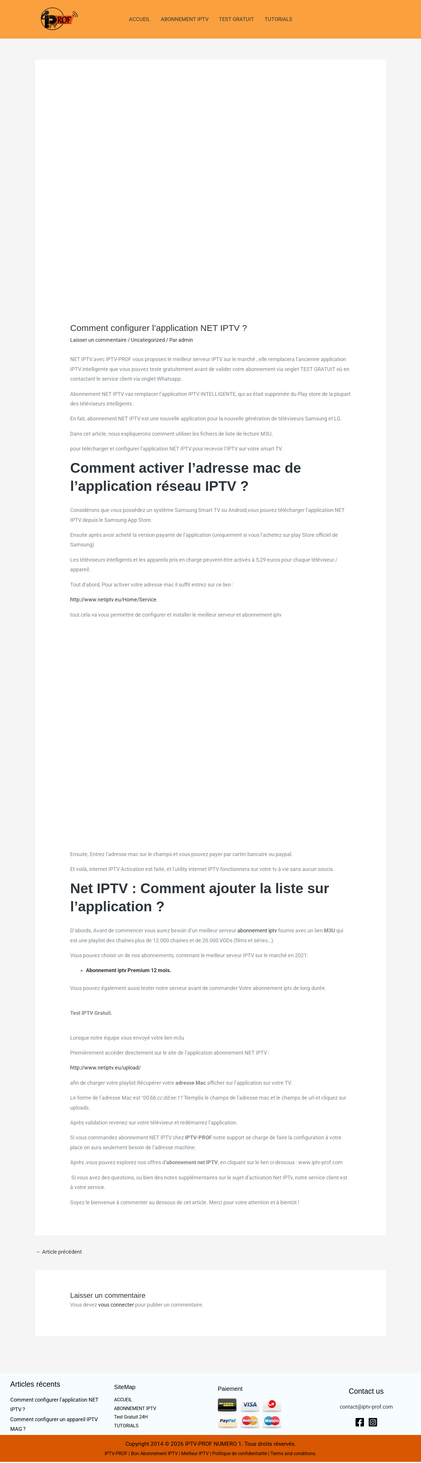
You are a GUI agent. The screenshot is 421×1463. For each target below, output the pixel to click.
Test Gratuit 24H (131, 1416)
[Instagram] (373, 1421)
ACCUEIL (139, 19)
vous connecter (116, 1302)
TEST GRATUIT (236, 19)
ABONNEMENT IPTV (184, 19)
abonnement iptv (257, 922)
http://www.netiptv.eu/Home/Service (113, 595)
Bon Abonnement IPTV (154, 1452)
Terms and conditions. (293, 1452)
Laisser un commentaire (98, 340)
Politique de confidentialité (239, 1452)
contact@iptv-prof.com (366, 1405)
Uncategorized (148, 340)
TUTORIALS (278, 19)
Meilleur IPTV (195, 1452)
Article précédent (59, 1244)
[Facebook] (360, 1421)
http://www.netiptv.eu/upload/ (105, 1060)
